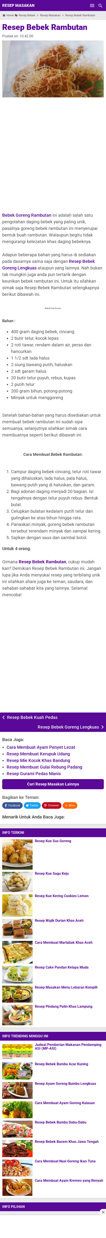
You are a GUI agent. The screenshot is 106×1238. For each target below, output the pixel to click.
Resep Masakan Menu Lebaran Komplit (66, 987)
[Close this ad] (103, 1212)
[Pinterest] (51, 805)
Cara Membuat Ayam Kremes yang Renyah (69, 1181)
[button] (70, 805)
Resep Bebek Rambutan (44, 27)
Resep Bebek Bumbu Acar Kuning (61, 1064)
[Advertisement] (53, 154)
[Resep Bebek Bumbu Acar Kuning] (17, 1070)
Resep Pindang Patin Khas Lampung (63, 1007)
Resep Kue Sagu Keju (52, 874)
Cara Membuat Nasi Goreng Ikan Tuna (65, 1161)
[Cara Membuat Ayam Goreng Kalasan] (17, 1109)
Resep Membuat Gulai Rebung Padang (44, 767)
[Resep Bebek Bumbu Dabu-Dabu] (17, 1129)
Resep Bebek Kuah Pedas (32, 717)
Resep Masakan (18, 5)
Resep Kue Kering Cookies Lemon (62, 896)
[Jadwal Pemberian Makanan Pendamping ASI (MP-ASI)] (17, 1051)
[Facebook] (12, 805)
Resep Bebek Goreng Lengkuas (68, 727)
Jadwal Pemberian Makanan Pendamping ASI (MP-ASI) (68, 1047)
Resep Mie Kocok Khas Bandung (38, 760)
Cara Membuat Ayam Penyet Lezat (41, 747)
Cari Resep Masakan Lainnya (53, 784)
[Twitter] (32, 805)
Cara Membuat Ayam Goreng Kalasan (65, 1103)
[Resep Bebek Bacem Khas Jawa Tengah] (17, 1148)
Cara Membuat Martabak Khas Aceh (64, 943)
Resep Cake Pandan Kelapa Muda (62, 967)
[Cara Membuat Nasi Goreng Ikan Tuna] (17, 1167)
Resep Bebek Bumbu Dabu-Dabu (60, 1122)
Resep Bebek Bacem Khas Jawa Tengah (67, 1142)
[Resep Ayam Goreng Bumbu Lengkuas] (17, 1090)
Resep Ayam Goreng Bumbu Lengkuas (65, 1084)
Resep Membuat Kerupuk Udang (38, 753)
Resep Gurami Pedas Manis (34, 773)
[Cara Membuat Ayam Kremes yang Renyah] (17, 1187)
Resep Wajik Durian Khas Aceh (59, 921)
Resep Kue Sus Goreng (53, 841)
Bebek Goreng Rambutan (26, 215)
